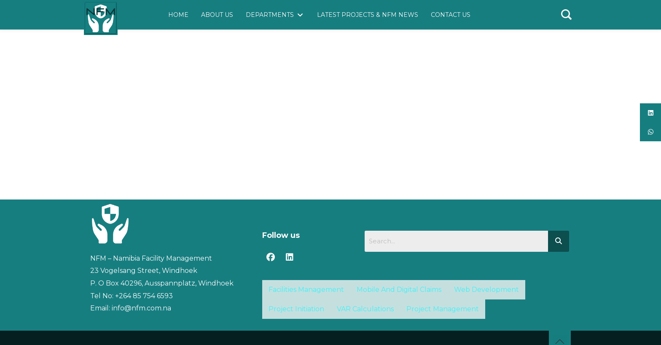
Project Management (442, 309)
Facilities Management (306, 290)
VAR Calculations (365, 309)
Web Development (486, 290)
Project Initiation (296, 309)
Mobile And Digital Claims (399, 290)
